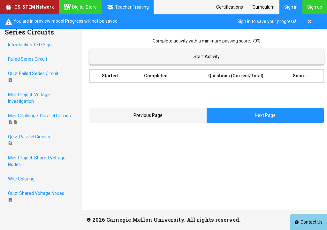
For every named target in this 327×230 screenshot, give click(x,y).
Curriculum (264, 7)
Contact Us (308, 222)
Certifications (229, 7)
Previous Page (148, 115)
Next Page (265, 115)
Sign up (314, 7)
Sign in (291, 7)
